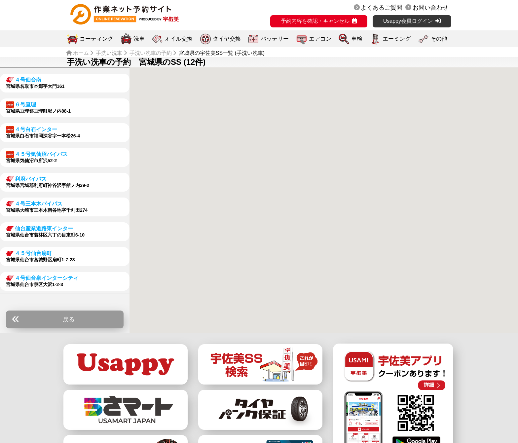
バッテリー (275, 39)
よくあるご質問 (381, 7)
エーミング (397, 39)
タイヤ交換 (227, 39)
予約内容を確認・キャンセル (315, 21)
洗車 (139, 39)
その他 (438, 39)
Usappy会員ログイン (408, 21)
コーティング (96, 39)
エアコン (320, 39)
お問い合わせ (430, 7)
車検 (356, 39)
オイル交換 (179, 39)
